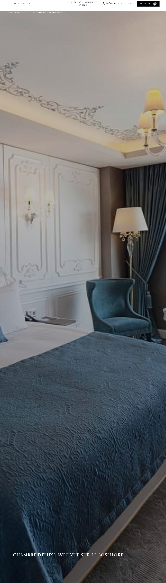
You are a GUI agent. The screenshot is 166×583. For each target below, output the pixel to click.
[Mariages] (90, 10)
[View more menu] (8, 4)
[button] (5, 9)
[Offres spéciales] (107, 10)
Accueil (9, 13)
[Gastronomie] (56, 10)
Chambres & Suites (21, 13)
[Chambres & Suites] (21, 10)
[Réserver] (148, 4)
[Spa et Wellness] (74, 10)
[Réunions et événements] (131, 10)
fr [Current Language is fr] (129, 4)
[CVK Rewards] (40, 10)
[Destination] (153, 10)
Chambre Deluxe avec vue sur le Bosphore (46, 13)
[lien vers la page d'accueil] (83, 3)
